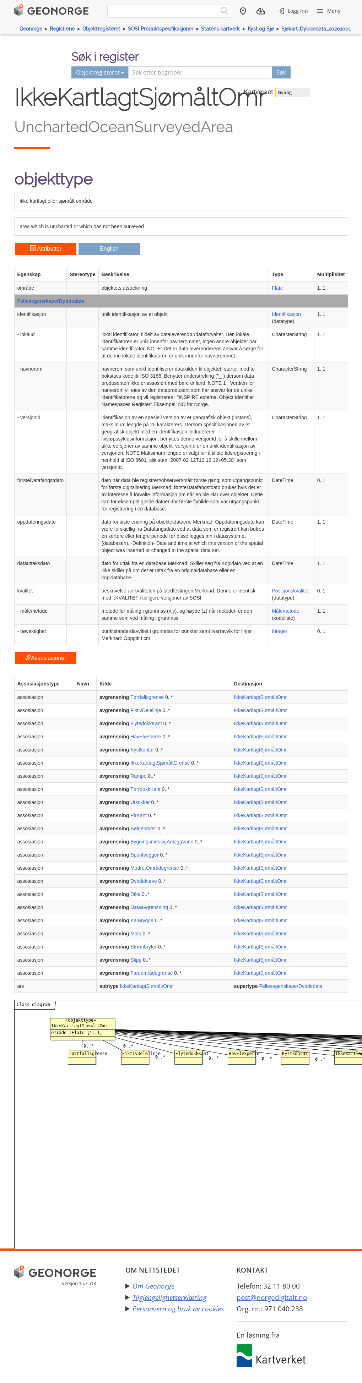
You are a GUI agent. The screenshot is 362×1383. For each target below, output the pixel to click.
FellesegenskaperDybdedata (51, 301)
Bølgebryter (143, 828)
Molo (135, 933)
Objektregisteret (101, 29)
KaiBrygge (141, 920)
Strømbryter (143, 947)
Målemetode (285, 611)
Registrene (62, 29)
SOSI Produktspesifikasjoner (160, 29)
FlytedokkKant (146, 723)
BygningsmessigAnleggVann (161, 841)
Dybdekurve (143, 881)
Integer (279, 631)
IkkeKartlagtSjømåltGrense (160, 763)
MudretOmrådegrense (154, 868)
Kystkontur (142, 750)
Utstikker (140, 802)
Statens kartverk (220, 29)
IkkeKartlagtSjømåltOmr (260, 697)
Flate (277, 288)
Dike (135, 894)
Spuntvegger (144, 855)
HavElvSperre (145, 736)
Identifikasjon (286, 314)
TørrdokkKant (145, 789)
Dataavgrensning (149, 907)
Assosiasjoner (45, 658)
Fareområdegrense (151, 973)
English (109, 249)
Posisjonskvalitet (290, 591)
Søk (281, 72)
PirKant (138, 815)
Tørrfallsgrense (147, 697)
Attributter (45, 249)
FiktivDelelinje (145, 710)
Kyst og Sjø (261, 29)
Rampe (138, 776)
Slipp (135, 960)
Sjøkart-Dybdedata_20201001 (316, 29)
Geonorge (31, 29)
